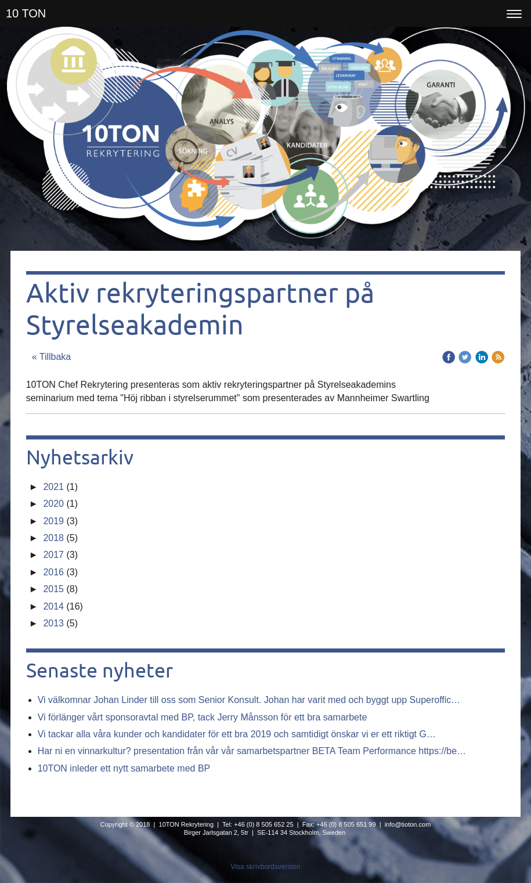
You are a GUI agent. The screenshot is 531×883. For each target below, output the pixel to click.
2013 (53, 623)
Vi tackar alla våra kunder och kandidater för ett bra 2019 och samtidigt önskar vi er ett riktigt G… (237, 734)
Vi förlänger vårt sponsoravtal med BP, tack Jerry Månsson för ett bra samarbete (202, 717)
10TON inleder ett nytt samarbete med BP (124, 768)
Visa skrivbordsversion (266, 867)
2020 (53, 504)
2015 (53, 589)
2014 (53, 606)
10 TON (26, 13)
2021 (53, 487)
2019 (53, 521)
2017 (53, 555)
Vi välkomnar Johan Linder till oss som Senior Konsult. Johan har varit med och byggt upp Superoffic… (249, 700)
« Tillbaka (51, 357)
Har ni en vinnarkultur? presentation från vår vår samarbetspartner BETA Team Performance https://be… (252, 751)
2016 (53, 572)
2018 (53, 538)
